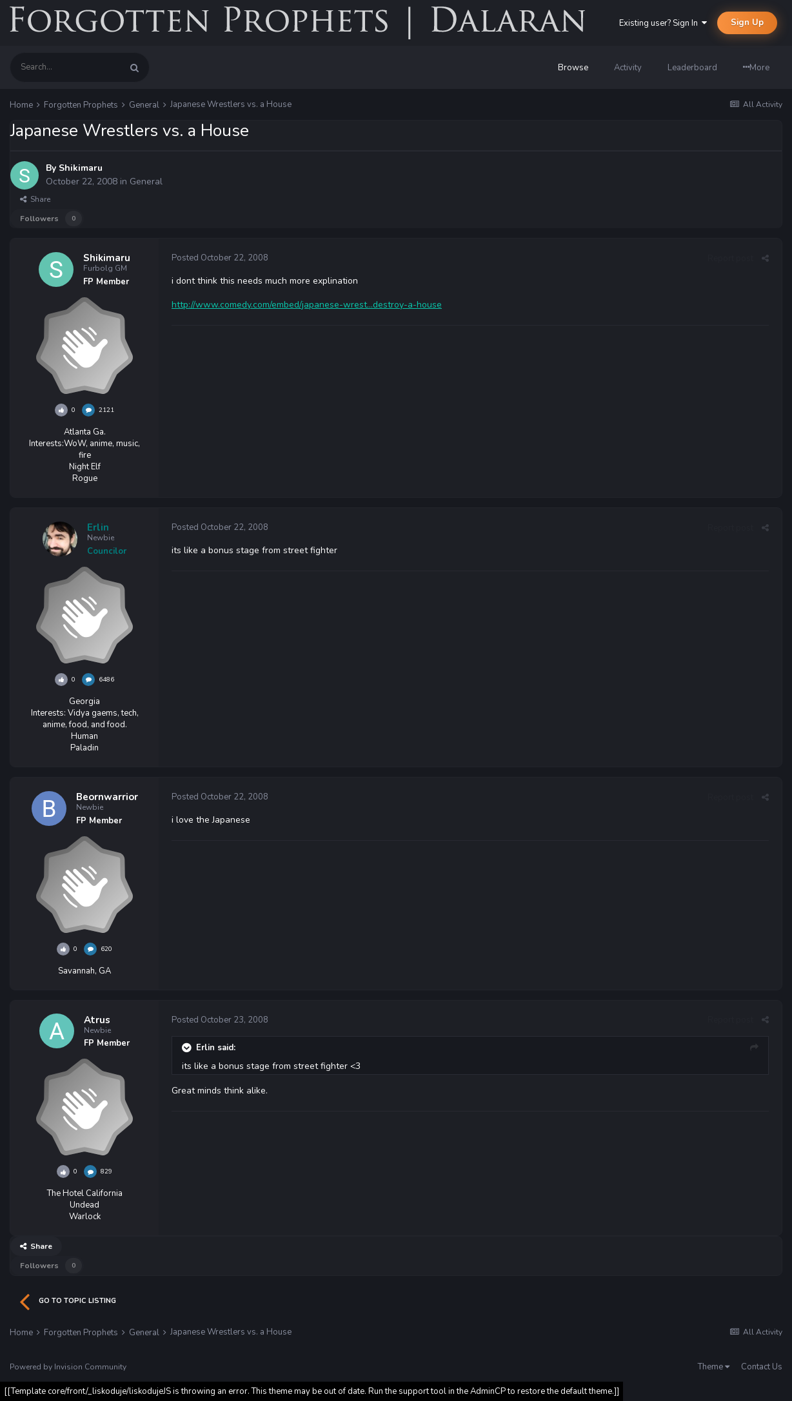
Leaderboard (692, 67)
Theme (713, 1367)
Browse (573, 67)
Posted (220, 258)
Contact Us (761, 1367)
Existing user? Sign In (663, 23)
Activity (628, 67)
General (146, 181)
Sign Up (747, 22)
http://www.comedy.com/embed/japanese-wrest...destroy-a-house (307, 305)
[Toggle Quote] (187, 1048)
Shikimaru (81, 168)
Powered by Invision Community (68, 1367)
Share (35, 199)
